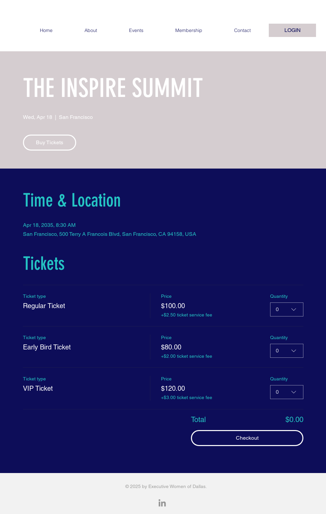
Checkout (247, 438)
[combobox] (286, 309)
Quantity (279, 296)
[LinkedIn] (162, 503)
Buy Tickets (49, 142)
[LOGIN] (292, 30)
